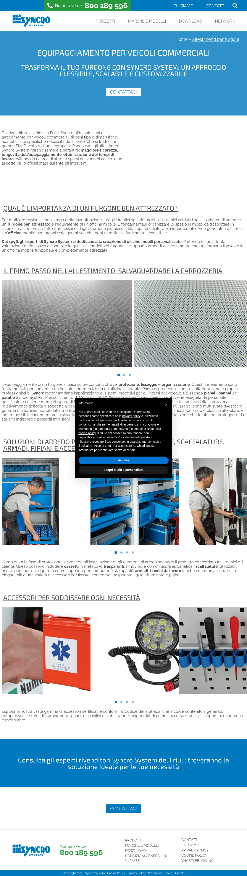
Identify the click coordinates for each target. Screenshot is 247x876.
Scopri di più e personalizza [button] (123, 470)
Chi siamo (183, 5)
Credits (179, 873)
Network (225, 20)
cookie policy (87, 433)
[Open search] (235, 5)
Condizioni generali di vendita (146, 858)
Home (181, 39)
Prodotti (105, 20)
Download (190, 20)
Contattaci (123, 92)
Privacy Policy (194, 850)
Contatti (216, 5)
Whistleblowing (197, 861)
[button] (166, 404)
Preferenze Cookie (160, 873)
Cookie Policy (194, 855)
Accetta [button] (123, 460)
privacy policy (131, 416)
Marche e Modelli (147, 20)
